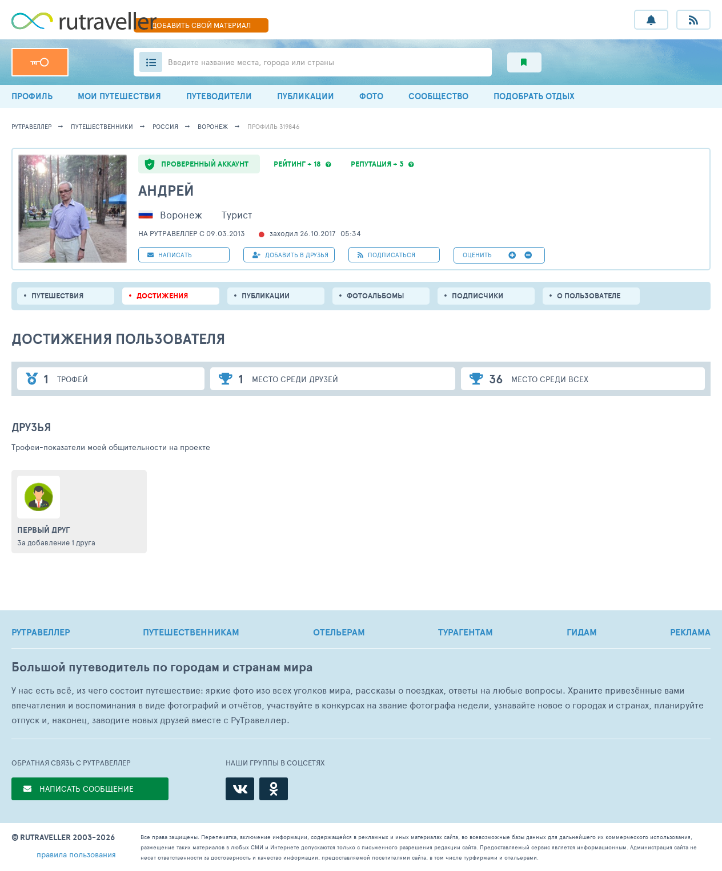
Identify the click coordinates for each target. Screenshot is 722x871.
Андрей (166, 190)
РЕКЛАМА (690, 632)
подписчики (477, 295)
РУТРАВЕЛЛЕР (40, 632)
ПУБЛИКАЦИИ (305, 96)
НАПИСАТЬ (169, 254)
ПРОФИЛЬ (32, 96)
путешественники (102, 126)
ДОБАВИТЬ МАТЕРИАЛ (201, 25)
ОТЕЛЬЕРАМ (339, 632)
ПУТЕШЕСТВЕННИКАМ (191, 632)
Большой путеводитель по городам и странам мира (161, 667)
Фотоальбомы (375, 295)
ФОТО (371, 96)
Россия (165, 126)
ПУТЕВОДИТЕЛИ (219, 96)
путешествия (57, 295)
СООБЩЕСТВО (438, 96)
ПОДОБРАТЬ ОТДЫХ (534, 96)
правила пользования (76, 854)
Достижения (162, 295)
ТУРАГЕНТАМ (465, 632)
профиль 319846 (273, 126)
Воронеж (213, 126)
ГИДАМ (582, 632)
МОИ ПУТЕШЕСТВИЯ (119, 96)
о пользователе (588, 295)
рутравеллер (31, 126)
